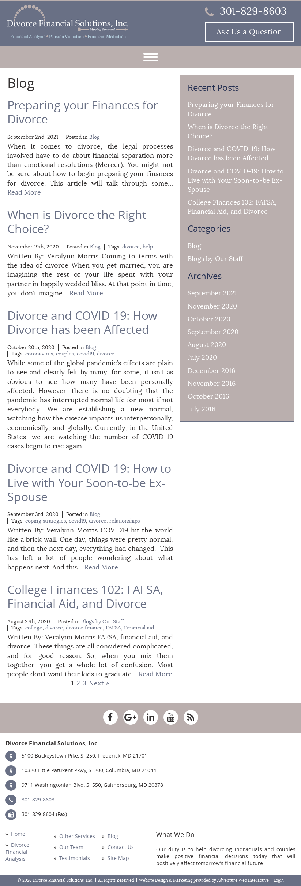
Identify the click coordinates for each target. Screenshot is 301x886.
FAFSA (113, 628)
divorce (131, 247)
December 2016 (211, 371)
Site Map (118, 858)
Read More (24, 192)
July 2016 (201, 409)
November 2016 (212, 384)
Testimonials (74, 858)
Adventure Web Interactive (243, 880)
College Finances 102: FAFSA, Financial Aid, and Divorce (85, 597)
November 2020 (212, 306)
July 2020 (202, 358)
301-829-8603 (246, 11)
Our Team (71, 847)
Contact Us (121, 847)
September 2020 (213, 332)
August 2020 (207, 345)
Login (279, 880)
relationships (124, 521)
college (33, 628)
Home (18, 834)
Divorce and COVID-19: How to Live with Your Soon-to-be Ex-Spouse (89, 483)
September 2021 (212, 293)
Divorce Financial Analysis (17, 852)
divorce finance (84, 628)
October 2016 (208, 396)
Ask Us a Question (249, 32)
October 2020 (209, 319)
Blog (94, 137)
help (148, 247)
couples (65, 354)
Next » (99, 683)
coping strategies (45, 521)
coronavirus (39, 354)
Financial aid (139, 628)
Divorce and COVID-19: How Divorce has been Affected (82, 323)
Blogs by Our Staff (102, 621)
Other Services (77, 836)
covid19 (85, 354)
